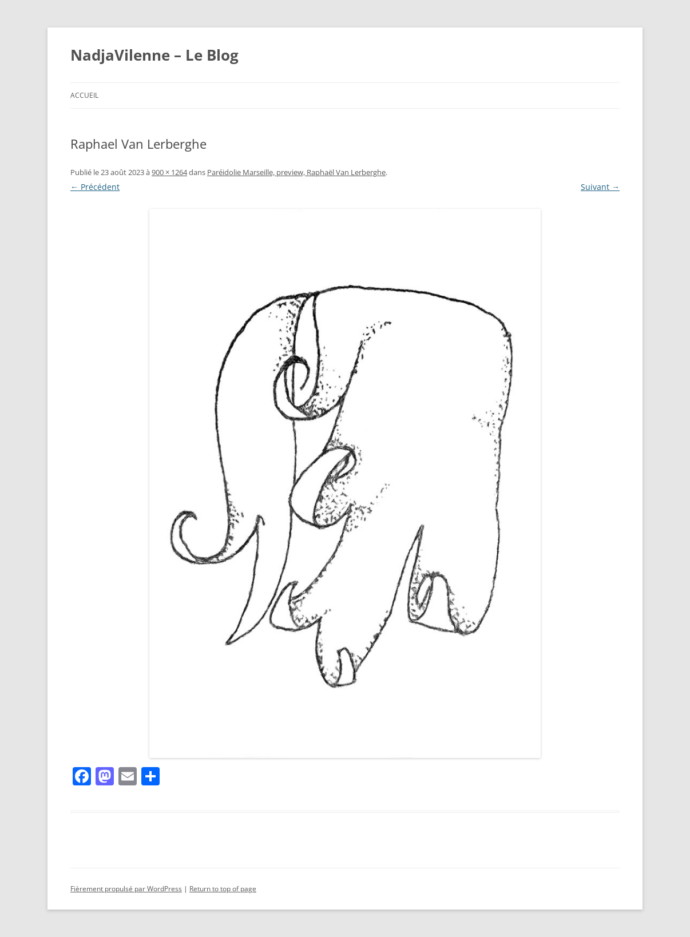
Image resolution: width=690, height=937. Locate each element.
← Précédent (95, 186)
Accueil (84, 95)
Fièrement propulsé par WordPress (126, 889)
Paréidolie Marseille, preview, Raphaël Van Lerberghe (296, 172)
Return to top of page (222, 889)
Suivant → (600, 186)
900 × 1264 (169, 172)
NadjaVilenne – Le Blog (154, 55)
